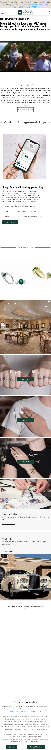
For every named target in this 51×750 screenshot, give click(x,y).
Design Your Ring (10, 222)
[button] (46, 12)
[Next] (48, 273)
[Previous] (2, 273)
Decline (11, 747)
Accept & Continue (36, 747)
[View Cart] (49, 12)
